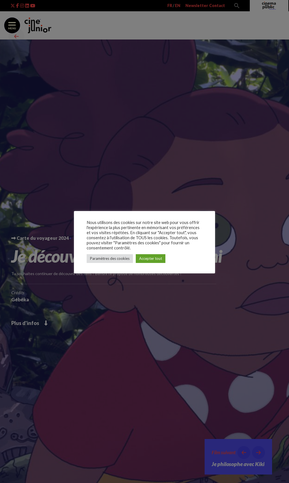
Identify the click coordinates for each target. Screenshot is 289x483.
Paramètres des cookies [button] (110, 258)
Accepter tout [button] (150, 258)
